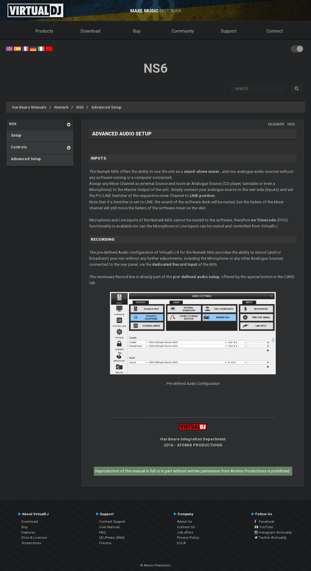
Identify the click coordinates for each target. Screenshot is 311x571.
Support (229, 31)
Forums (105, 543)
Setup (15, 135)
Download (90, 31)
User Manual (109, 527)
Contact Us (186, 527)
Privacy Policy (188, 537)
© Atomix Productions (155, 565)
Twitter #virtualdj (270, 537)
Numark (61, 107)
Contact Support (112, 521)
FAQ (102, 532)
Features (28, 532)
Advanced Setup (106, 107)
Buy (136, 31)
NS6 (79, 107)
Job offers (185, 532)
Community (182, 31)
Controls (18, 147)
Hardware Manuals (29, 107)
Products (44, 31)
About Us (184, 521)
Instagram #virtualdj (273, 532)
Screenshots (31, 543)
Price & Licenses (34, 537)
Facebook (264, 521)
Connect (274, 31)
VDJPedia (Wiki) (112, 537)
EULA (181, 543)
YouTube (264, 527)
